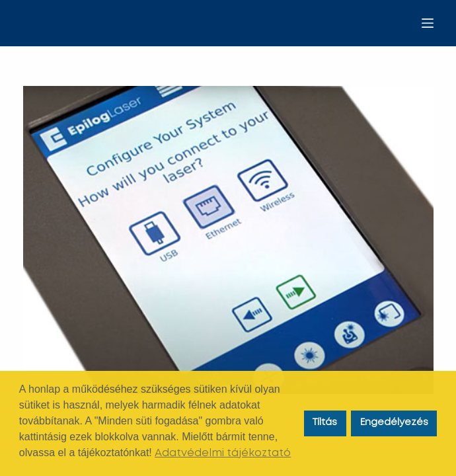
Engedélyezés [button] (394, 422)
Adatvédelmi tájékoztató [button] (223, 453)
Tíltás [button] (325, 422)
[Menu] (428, 23)
